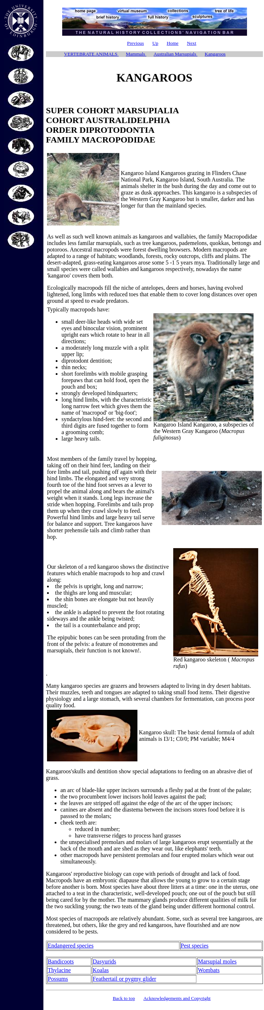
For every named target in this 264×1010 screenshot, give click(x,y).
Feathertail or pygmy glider (124, 979)
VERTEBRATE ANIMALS (91, 54)
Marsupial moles (217, 961)
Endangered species (71, 946)
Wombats (209, 970)
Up (155, 43)
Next (191, 43)
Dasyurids (104, 961)
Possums (58, 979)
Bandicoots (61, 961)
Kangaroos (215, 54)
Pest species (195, 946)
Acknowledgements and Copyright (176, 998)
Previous (135, 43)
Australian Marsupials (175, 54)
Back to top (124, 998)
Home (173, 43)
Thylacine (59, 970)
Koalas (100, 970)
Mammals (136, 54)
